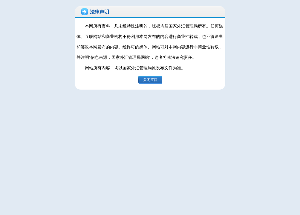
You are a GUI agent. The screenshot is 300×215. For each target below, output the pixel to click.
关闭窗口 (150, 80)
